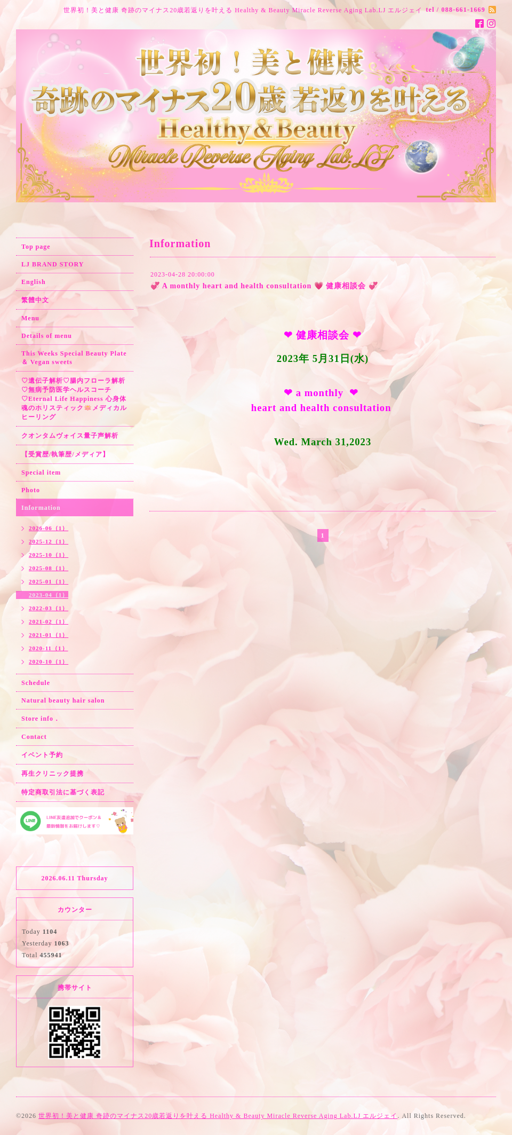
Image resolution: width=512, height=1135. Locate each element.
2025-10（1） (48, 554)
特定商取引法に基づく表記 (63, 792)
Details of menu (46, 336)
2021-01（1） (48, 635)
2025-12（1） (48, 541)
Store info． (40, 718)
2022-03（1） (48, 608)
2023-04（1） (48, 595)
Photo (30, 490)
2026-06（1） (48, 528)
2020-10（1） (48, 661)
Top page (36, 246)
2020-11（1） (48, 648)
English (33, 282)
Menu (30, 318)
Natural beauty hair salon (63, 700)
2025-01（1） (48, 581)
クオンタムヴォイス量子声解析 (69, 435)
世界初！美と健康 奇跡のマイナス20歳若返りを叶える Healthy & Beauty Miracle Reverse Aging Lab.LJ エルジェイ (217, 1116)
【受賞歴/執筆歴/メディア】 (65, 454)
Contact (34, 736)
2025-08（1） (48, 568)
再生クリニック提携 (52, 773)
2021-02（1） (48, 621)
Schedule (35, 683)
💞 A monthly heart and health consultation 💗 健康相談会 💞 (264, 286)
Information (41, 507)
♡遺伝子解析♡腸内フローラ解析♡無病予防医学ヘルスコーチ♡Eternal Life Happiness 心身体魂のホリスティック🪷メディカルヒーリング (74, 399)
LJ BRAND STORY (52, 264)
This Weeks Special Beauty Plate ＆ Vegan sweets (73, 358)
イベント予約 (42, 755)
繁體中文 (35, 300)
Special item (41, 472)
